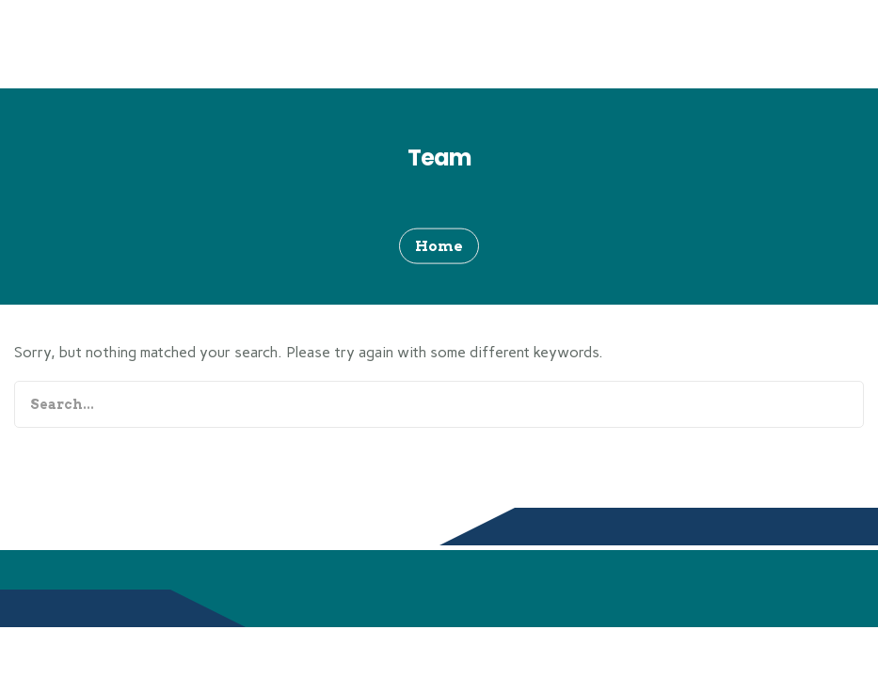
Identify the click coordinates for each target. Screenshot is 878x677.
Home (439, 245)
